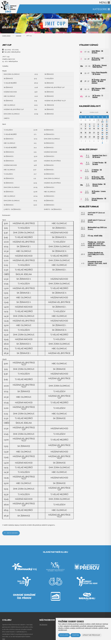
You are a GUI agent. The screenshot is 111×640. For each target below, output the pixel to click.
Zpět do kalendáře (11, 533)
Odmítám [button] (75, 635)
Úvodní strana (6, 35)
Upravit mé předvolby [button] (91, 635)
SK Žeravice (43, 624)
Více (3, 639)
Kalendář (18, 35)
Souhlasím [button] (64, 635)
